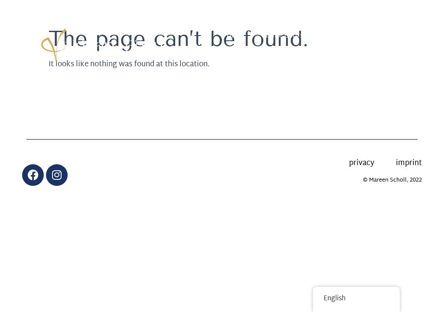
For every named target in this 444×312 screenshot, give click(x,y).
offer (235, 35)
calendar (379, 35)
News (337, 35)
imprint (409, 163)
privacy (361, 163)
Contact (380, 55)
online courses (286, 35)
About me (332, 55)
